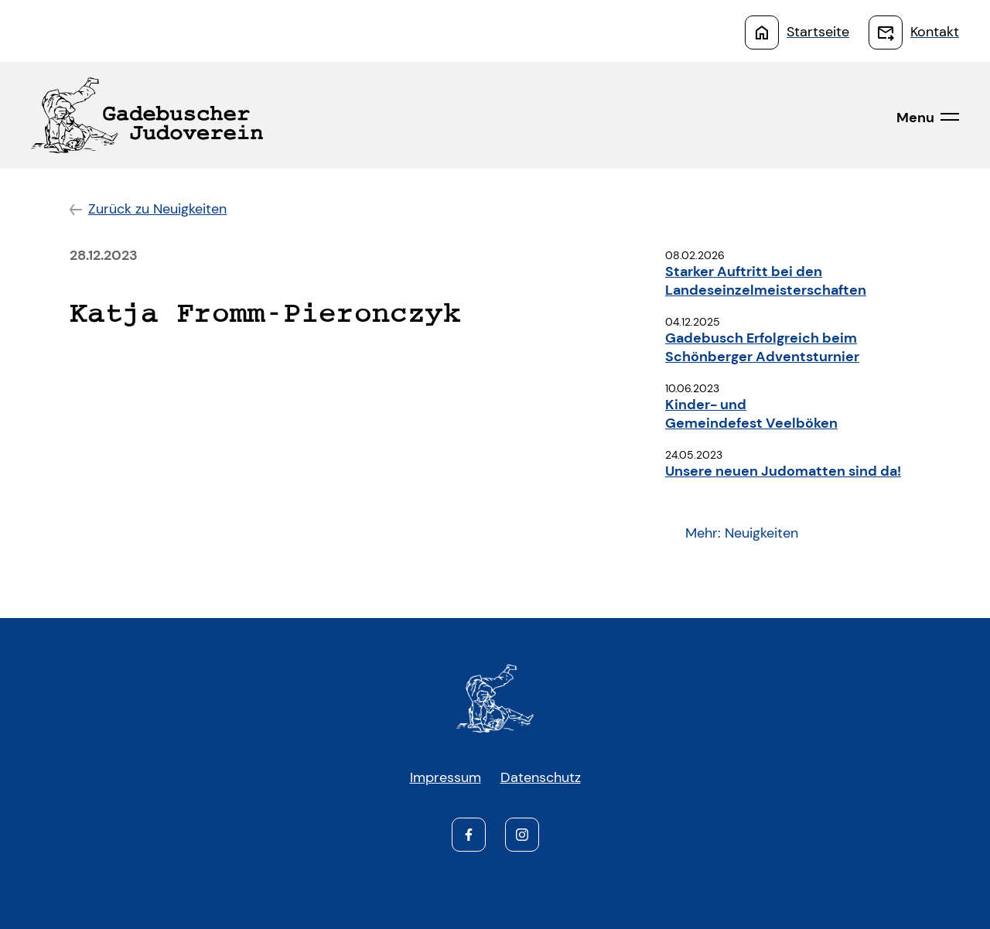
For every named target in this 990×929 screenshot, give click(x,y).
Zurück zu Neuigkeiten (157, 209)
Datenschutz (540, 777)
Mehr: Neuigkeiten (741, 533)
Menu (915, 117)
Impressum (445, 777)
